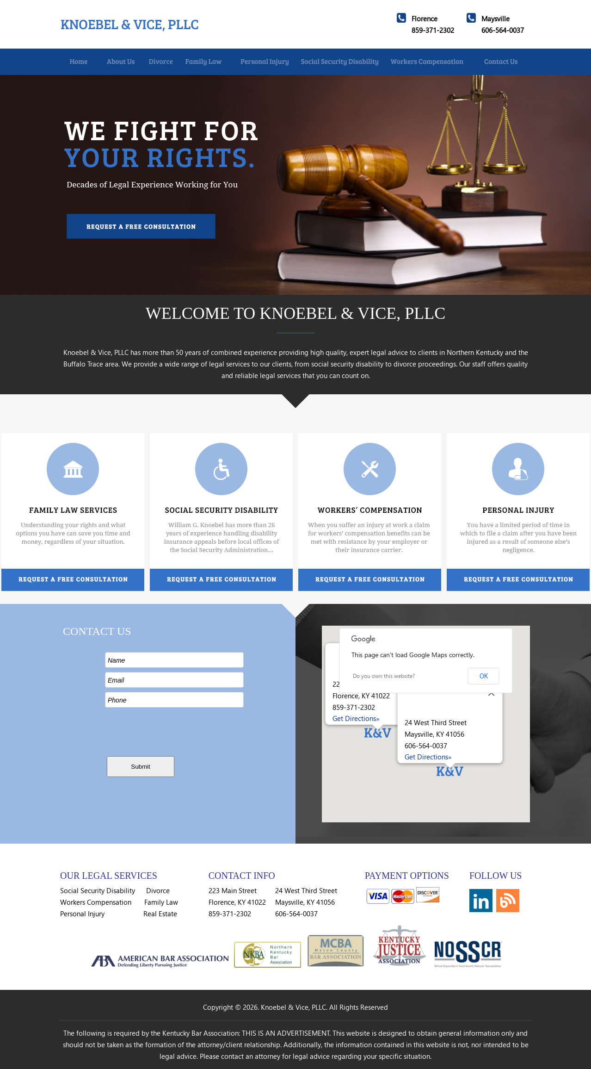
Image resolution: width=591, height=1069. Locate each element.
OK (484, 676)
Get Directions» (356, 718)
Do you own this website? (384, 675)
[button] (377, 735)
